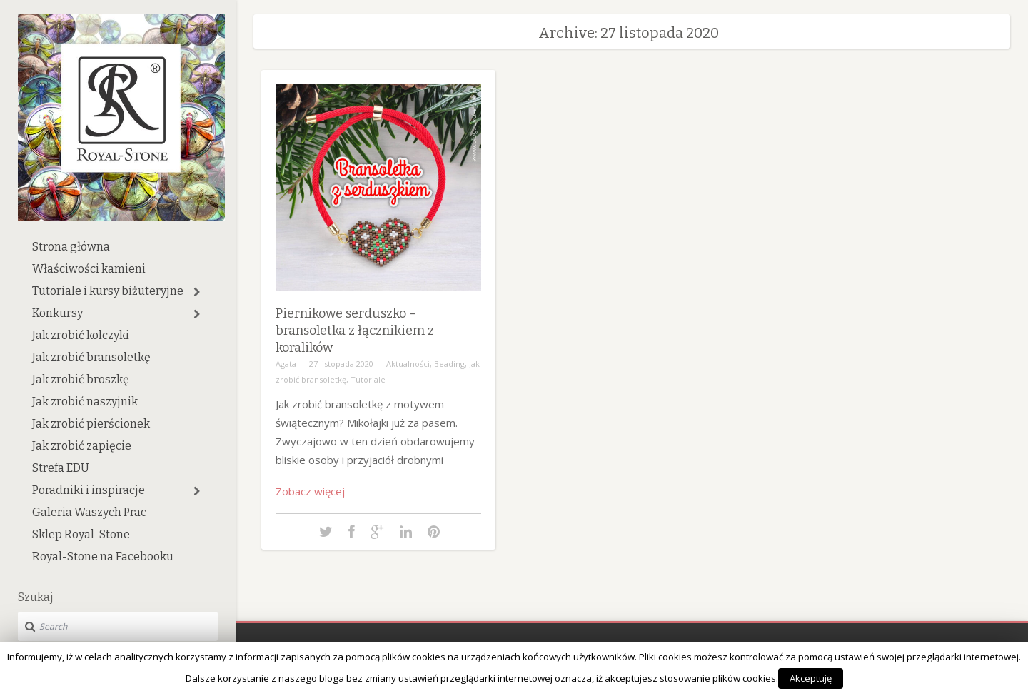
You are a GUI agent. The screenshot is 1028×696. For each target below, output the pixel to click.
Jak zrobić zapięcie (81, 446)
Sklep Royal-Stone (81, 534)
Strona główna (71, 246)
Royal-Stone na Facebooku (102, 556)
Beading (449, 363)
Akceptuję (811, 678)
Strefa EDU (60, 468)
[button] (196, 292)
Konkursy (57, 313)
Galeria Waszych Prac (89, 512)
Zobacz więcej (310, 491)
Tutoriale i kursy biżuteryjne (107, 291)
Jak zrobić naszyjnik (85, 401)
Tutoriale (368, 379)
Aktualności (408, 363)
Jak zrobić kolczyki (80, 335)
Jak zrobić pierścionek (91, 423)
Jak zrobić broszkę (80, 379)
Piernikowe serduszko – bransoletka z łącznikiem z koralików (355, 330)
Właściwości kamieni (89, 269)
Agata (286, 363)
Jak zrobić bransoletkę (91, 357)
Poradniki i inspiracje (88, 490)
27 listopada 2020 (341, 363)
